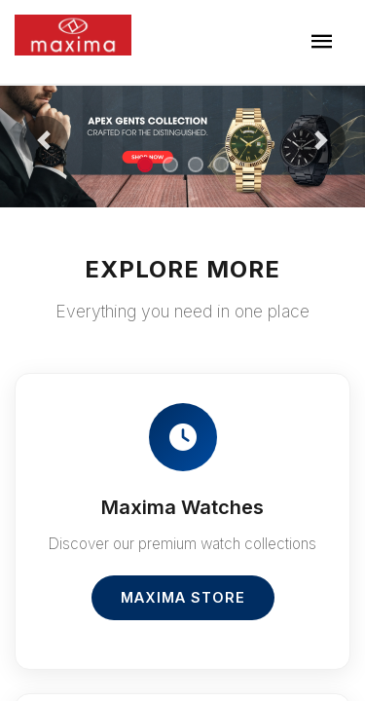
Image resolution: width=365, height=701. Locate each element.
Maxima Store (183, 597)
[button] (43, 140)
